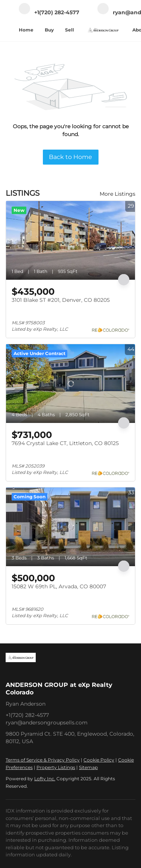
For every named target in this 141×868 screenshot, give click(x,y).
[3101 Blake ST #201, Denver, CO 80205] (70, 240)
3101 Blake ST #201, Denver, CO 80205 (61, 300)
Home (26, 30)
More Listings (117, 193)
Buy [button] (49, 30)
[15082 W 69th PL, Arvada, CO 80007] (70, 526)
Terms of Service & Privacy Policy (43, 760)
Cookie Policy (98, 760)
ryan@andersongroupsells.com (47, 722)
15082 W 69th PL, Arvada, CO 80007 (59, 586)
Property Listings (55, 767)
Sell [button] (69, 30)
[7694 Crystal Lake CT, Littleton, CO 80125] (70, 383)
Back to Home (70, 156)
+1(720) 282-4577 (27, 715)
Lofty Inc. (44, 778)
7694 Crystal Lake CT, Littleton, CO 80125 (65, 443)
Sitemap (88, 767)
